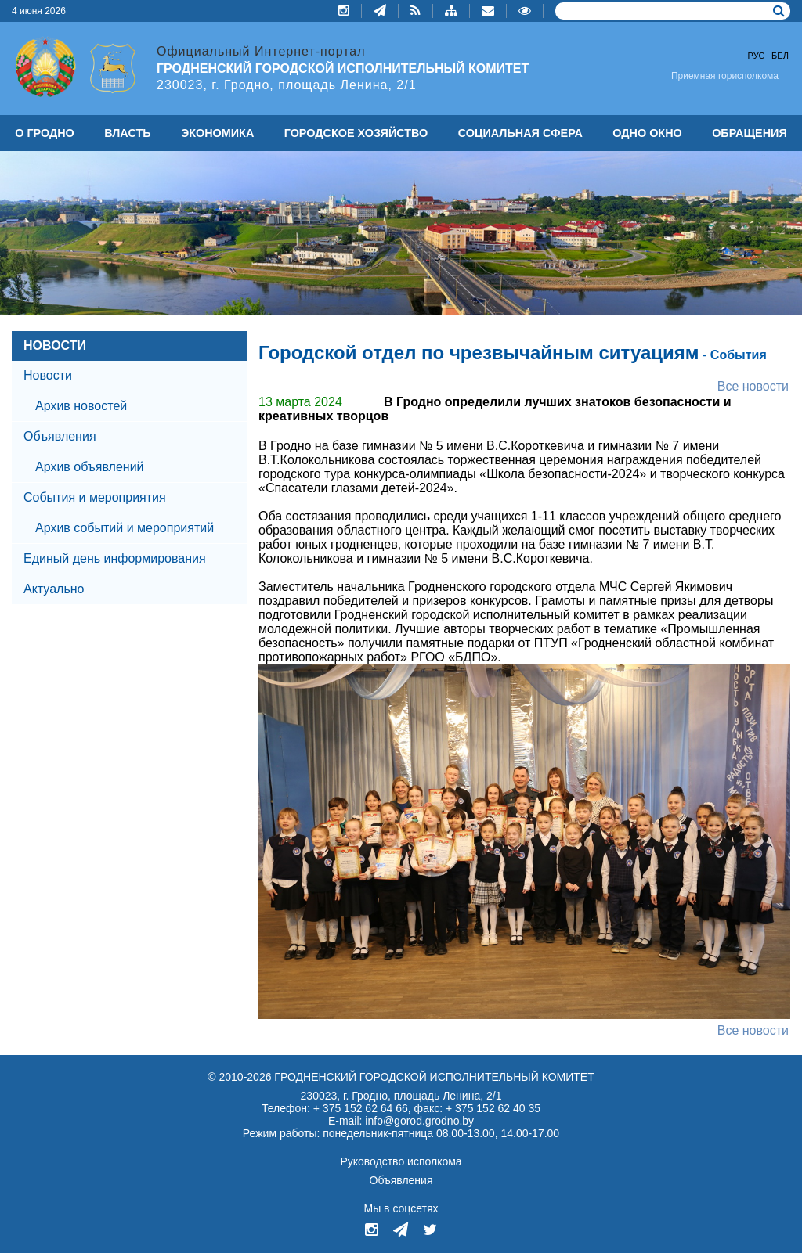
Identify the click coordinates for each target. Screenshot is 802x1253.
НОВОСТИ (54, 345)
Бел (780, 55)
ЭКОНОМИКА (217, 133)
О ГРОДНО (44, 133)
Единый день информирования (114, 558)
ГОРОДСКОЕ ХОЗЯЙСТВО (356, 133)
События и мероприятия (94, 497)
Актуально (53, 589)
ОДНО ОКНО (646, 133)
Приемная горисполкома (725, 75)
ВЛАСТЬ (127, 133)
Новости (47, 375)
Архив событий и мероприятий (124, 528)
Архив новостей (81, 405)
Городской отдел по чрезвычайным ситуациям (478, 352)
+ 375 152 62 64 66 (360, 1108)
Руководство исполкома (400, 1161)
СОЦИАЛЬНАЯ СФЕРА (520, 133)
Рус (756, 55)
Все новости (753, 386)
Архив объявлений (89, 466)
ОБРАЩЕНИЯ (749, 133)
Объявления (59, 436)
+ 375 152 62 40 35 (493, 1108)
